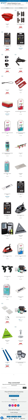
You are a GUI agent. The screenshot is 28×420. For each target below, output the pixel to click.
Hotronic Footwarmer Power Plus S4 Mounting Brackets (21, 362)
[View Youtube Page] (15, 405)
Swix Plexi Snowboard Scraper (7, 194)
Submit (24, 387)
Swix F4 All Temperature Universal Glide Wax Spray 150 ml (7, 153)
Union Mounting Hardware (20, 341)
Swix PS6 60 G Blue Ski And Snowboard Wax (20, 256)
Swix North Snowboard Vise (7, 276)
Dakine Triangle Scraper (21, 236)
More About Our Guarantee (14, 395)
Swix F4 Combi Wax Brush (7, 111)
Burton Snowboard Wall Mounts (7, 68)
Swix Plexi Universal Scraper (20, 297)
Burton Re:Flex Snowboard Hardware (7, 46)
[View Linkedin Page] (18, 405)
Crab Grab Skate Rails (7, 362)
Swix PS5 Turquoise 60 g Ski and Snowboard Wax (20, 133)
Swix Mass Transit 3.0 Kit (21, 276)
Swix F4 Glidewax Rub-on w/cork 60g (7, 297)
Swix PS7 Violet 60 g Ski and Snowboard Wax (7, 133)
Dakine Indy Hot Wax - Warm (7, 215)
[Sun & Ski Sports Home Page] (3, 3)
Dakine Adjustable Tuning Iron (20, 215)
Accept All (8, 416)
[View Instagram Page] (12, 405)
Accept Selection (14, 416)
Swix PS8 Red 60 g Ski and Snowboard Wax (20, 111)
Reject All (19, 416)
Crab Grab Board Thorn (7, 319)
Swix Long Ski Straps (21, 90)
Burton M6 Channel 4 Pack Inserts (20, 24)
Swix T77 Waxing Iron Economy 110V (7, 256)
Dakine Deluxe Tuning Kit (7, 236)
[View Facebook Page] (10, 405)
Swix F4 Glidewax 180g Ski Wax (7, 174)
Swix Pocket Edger (7, 24)
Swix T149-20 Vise (20, 153)
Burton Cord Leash (7, 90)
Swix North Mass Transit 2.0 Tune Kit (20, 317)
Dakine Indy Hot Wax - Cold (21, 194)
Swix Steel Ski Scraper (20, 174)
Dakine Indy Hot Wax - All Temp (20, 46)
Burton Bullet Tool (20, 68)
